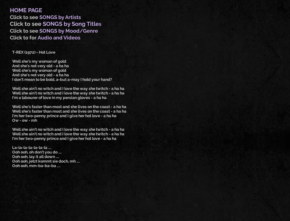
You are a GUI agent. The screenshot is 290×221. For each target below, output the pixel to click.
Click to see (24, 17)
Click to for (24, 38)
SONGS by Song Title (71, 23)
